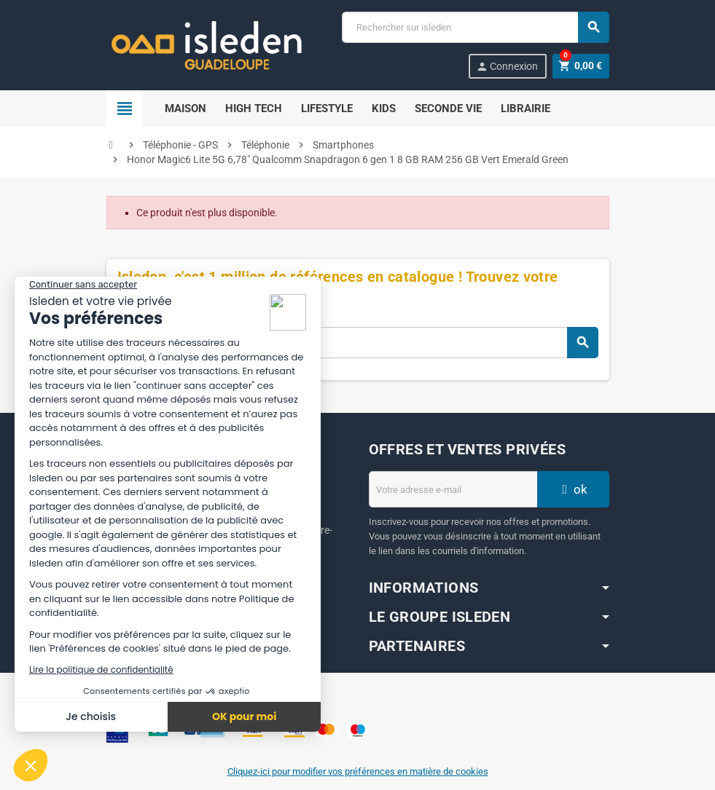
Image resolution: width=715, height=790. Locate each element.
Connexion (506, 66)
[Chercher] (475, 27)
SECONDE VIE (448, 108)
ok (572, 489)
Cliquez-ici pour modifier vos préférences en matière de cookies (357, 771)
